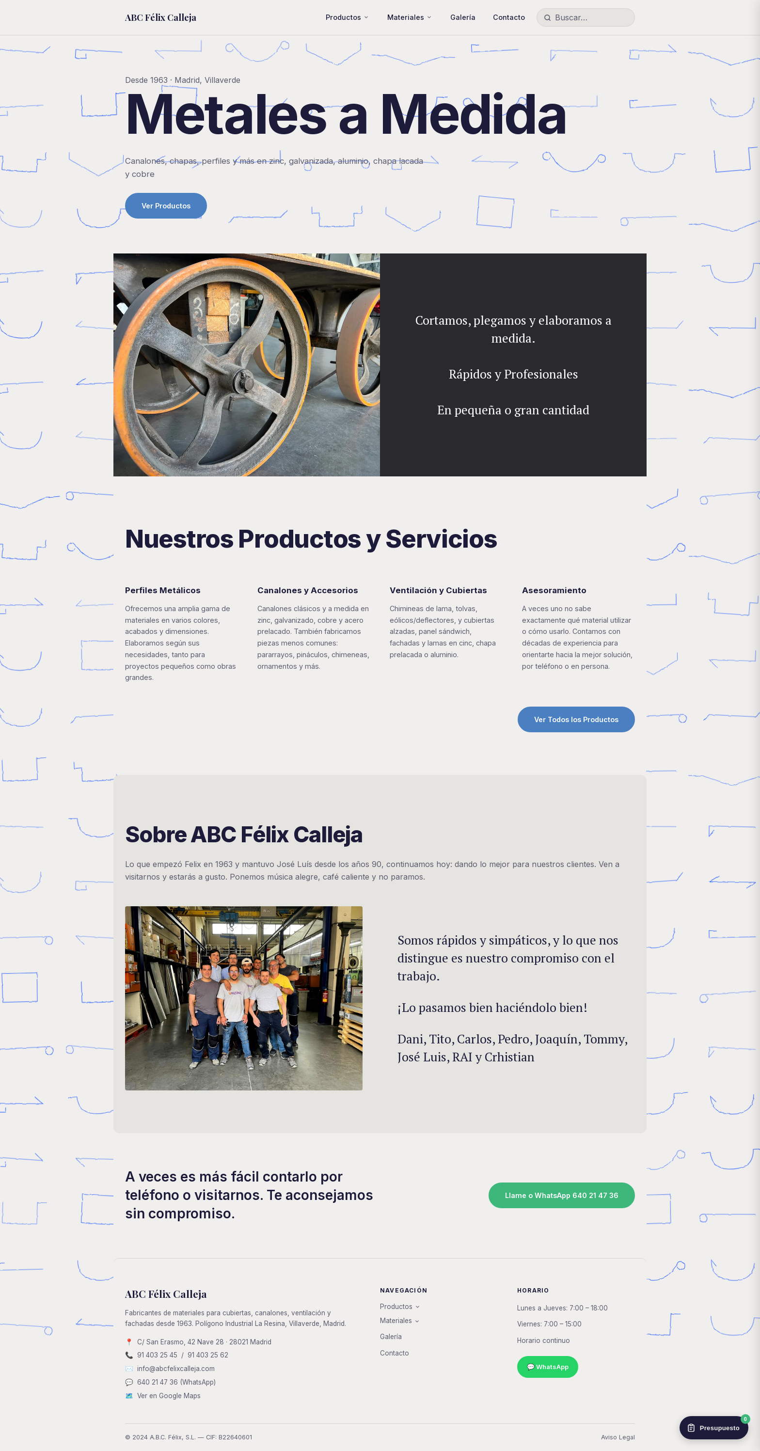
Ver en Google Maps (169, 1396)
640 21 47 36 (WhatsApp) (176, 1382)
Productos (343, 17)
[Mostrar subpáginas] (366, 17)
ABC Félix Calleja (160, 17)
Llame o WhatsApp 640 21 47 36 (561, 1195)
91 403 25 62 (208, 1355)
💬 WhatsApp (548, 1367)
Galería (462, 17)
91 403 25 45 (157, 1355)
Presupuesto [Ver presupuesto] (717, 1424)
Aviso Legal (618, 1437)
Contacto (509, 17)
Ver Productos (166, 206)
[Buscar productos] (591, 17)
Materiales (405, 17)
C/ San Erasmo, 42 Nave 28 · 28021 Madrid (204, 1342)
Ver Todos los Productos (576, 719)
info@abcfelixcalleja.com (176, 1368)
